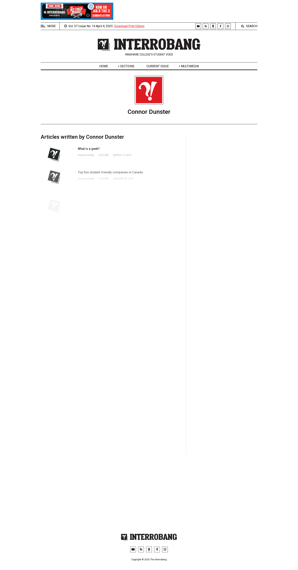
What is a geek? (89, 151)
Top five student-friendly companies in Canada (110, 178)
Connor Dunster (86, 157)
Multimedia (190, 66)
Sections (127, 66)
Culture (103, 157)
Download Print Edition (129, 26)
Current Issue (158, 66)
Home (103, 66)
